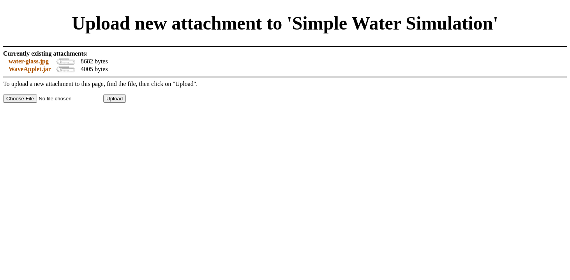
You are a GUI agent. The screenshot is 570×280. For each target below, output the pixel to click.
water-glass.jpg (29, 61)
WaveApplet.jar (30, 69)
